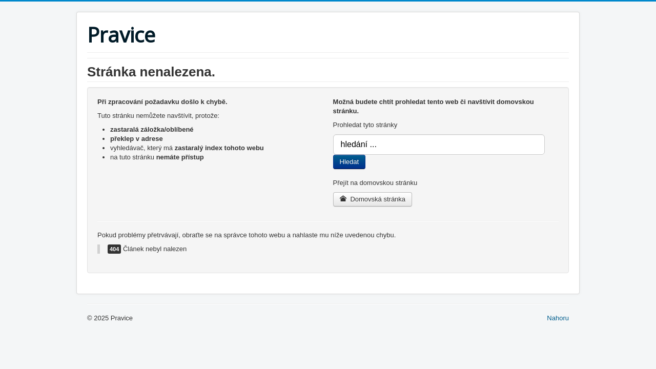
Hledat (349, 162)
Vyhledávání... (333, 134)
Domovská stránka (373, 199)
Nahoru (558, 318)
